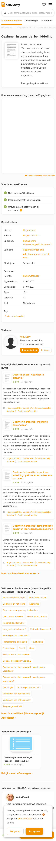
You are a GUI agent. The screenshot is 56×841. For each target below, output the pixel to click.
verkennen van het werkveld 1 (17, 699)
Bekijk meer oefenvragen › (17, 773)
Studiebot (46, 20)
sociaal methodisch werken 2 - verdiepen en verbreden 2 (24, 679)
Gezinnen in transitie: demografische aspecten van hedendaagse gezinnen (33, 527)
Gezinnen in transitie (33, 249)
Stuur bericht (29, 350)
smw (31, 648)
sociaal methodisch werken (16, 654)
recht (22, 648)
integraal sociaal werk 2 (14, 629)
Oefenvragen (31, 20)
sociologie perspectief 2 (29, 687)
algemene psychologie (13, 597)
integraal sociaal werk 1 (14, 622)
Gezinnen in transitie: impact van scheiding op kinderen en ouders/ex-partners (32, 475)
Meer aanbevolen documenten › (20, 573)
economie (34, 603)
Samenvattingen (31, 275)
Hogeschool (29, 230)
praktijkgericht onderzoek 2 (16, 635)
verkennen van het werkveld (16, 693)
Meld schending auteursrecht (40, 176)
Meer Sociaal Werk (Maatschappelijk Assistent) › (22, 715)
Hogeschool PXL (31, 235)
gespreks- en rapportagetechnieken (20, 610)
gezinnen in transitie (37, 616)
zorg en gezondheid (12, 706)
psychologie (37, 641)
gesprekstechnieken (13, 616)
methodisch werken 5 (40, 629)
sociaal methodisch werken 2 (17, 660)
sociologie (8, 687)
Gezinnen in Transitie (27, 411)
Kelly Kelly (25, 336)
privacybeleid (25, 818)
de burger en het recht (14, 603)
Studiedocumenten (11, 20)
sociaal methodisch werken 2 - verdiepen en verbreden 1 (24, 669)
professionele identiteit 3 (15, 641)
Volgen (45, 350)
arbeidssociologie (37, 597)
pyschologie (8, 648)
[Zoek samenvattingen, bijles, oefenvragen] (28, 12)
